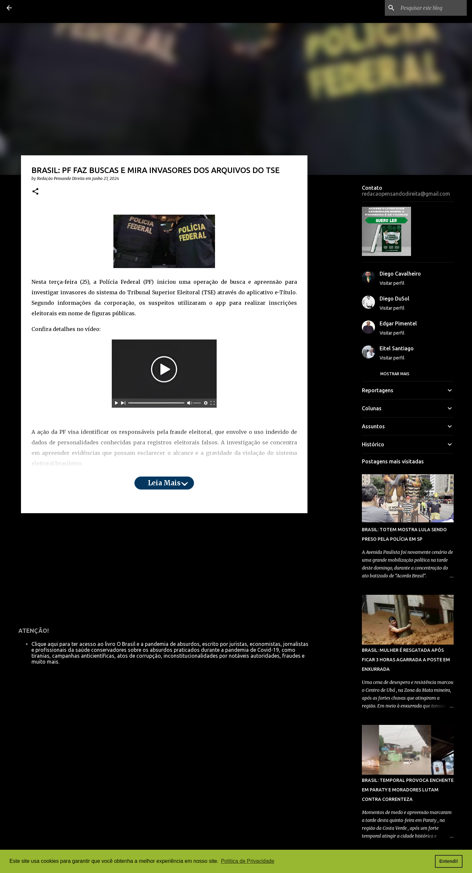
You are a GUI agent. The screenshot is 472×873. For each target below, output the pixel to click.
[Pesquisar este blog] (432, 8)
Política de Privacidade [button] (247, 861)
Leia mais (164, 483)
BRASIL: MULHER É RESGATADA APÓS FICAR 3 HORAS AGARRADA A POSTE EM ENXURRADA (406, 660)
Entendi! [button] (448, 861)
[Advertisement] (164, 569)
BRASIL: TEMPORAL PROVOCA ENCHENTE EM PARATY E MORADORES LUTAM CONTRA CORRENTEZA (408, 790)
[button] (35, 191)
